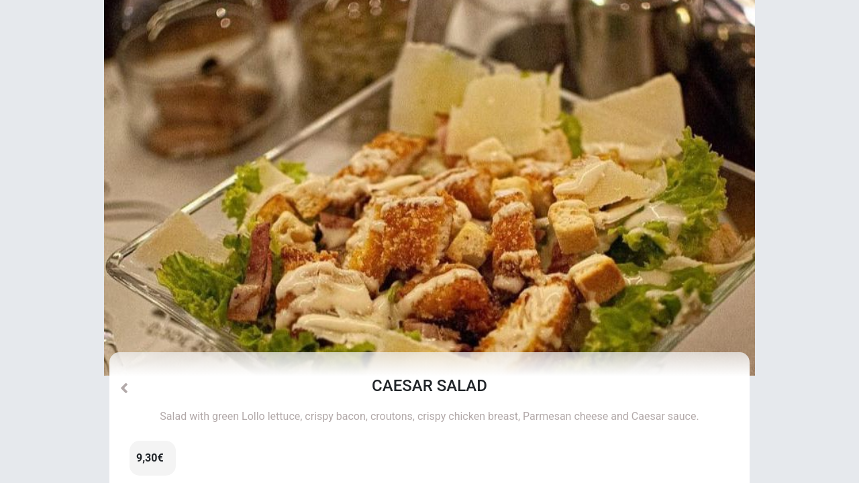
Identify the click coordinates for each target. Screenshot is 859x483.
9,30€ (150, 457)
